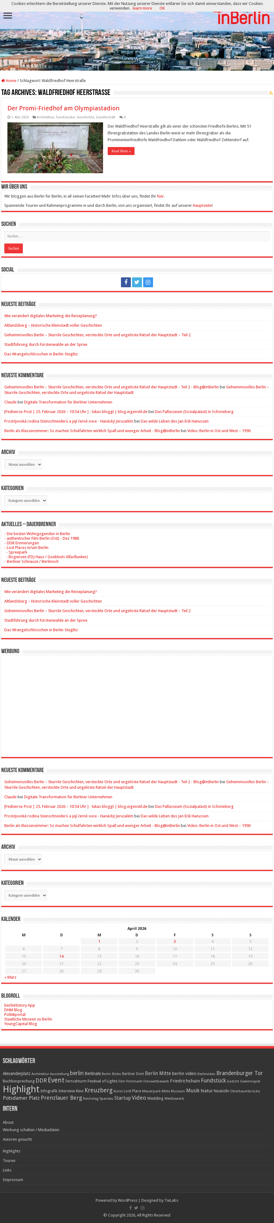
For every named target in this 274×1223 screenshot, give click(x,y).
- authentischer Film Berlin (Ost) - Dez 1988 (41, 538)
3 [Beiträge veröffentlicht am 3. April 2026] (175, 941)
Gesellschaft (105, 117)
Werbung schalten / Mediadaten (31, 1129)
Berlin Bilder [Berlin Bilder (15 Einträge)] (111, 1074)
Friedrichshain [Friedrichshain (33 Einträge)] (185, 1081)
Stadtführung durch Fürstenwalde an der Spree (45, 344)
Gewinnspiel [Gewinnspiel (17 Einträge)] (250, 1081)
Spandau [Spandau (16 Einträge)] (106, 1099)
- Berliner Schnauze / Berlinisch (31, 561)
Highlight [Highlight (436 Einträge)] (21, 1089)
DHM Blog (13, 1010)
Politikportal (15, 1014)
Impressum (13, 1179)
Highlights (11, 1151)
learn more (142, 8)
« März (10, 977)
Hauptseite (202, 205)
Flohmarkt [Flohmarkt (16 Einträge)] (134, 1081)
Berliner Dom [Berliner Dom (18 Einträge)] (133, 1074)
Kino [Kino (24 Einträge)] (80, 1091)
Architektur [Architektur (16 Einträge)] (40, 1074)
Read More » (121, 151)
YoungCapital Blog (20, 1023)
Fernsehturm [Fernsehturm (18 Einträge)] (76, 1081)
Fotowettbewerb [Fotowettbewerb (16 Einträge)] (156, 1081)
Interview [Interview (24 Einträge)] (66, 1091)
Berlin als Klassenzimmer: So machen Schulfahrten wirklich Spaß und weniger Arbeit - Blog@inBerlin (92, 430)
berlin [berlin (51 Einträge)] (77, 1073)
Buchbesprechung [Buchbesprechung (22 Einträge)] (19, 1081)
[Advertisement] (136, 701)
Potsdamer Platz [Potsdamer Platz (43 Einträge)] (21, 1098)
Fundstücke (65, 117)
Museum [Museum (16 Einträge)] (178, 1091)
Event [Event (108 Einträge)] (56, 1080)
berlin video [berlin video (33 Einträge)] (184, 1073)
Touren (9, 1160)
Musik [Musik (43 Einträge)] (193, 1091)
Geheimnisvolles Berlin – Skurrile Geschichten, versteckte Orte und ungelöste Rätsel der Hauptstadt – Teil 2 (97, 335)
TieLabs (171, 1200)
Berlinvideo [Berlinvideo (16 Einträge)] (206, 1074)
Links (7, 1170)
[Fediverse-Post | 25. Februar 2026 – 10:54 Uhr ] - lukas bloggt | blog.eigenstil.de (75, 411)
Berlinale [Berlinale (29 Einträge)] (93, 1073)
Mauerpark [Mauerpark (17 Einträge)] (151, 1091)
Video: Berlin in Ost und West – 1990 (219, 430)
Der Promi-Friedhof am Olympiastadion (63, 108)
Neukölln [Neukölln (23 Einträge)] (221, 1091)
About (8, 1122)
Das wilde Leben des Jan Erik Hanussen (175, 421)
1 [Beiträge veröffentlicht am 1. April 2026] (99, 941)
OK (162, 8)
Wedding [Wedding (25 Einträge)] (155, 1098)
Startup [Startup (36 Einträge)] (122, 1098)
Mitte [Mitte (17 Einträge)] (166, 1091)
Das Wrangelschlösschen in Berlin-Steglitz (41, 354)
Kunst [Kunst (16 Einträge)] (118, 1091)
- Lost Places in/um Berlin (26, 547)
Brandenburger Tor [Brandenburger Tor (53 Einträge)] (239, 1073)
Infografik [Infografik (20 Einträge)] (48, 1091)
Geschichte (85, 117)
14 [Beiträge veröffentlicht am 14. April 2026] (61, 956)
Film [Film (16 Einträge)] (121, 1081)
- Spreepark (15, 552)
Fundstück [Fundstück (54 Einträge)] (213, 1081)
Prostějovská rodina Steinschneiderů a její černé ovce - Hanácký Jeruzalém (68, 421)
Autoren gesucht (17, 1139)
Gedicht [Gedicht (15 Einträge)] (233, 1081)
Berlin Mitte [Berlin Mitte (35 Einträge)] (158, 1073)
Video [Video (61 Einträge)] (139, 1097)
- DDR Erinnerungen (21, 543)
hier (160, 196)
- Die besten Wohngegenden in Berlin (37, 533)
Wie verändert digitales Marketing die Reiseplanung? (50, 315)
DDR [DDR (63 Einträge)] (41, 1080)
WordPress (127, 1200)
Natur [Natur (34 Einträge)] (207, 1091)
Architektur (45, 117)
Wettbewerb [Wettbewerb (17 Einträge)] (174, 1098)
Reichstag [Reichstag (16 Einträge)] (90, 1099)
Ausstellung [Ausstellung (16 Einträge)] (59, 1074)
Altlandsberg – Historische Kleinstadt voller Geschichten (53, 325)
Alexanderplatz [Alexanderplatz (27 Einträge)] (17, 1073)
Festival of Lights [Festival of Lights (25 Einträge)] (103, 1081)
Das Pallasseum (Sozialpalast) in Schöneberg (194, 411)
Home (8, 80)
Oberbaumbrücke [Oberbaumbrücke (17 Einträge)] (245, 1091)
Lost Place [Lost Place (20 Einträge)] (132, 1091)
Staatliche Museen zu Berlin (28, 1019)
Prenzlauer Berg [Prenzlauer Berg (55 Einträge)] (61, 1097)
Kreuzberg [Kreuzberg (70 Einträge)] (99, 1090)
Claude (10, 402)
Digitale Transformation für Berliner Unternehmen (68, 402)
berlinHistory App (19, 1005)
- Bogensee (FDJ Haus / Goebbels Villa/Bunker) (46, 556)
